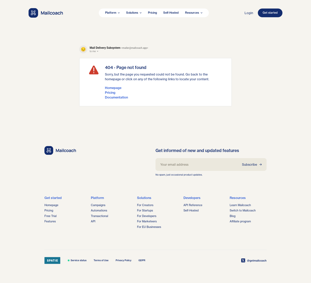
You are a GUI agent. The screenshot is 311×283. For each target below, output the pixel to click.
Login (249, 13)
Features (50, 221)
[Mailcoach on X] (254, 260)
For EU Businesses (149, 227)
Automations (99, 210)
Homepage (113, 88)
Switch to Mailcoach (243, 210)
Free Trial (50, 216)
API (93, 221)
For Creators (145, 205)
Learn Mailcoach (240, 205)
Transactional (99, 216)
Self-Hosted (171, 12)
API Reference (192, 205)
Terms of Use (101, 260)
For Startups (145, 210)
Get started (270, 12)
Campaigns (98, 205)
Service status (76, 260)
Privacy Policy (123, 260)
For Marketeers (147, 221)
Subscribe (252, 164)
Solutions (134, 12)
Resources (194, 12)
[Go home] (46, 13)
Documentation (116, 97)
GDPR (141, 260)
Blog (232, 216)
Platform (112, 12)
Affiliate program (240, 221)
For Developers (146, 216)
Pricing (152, 12)
